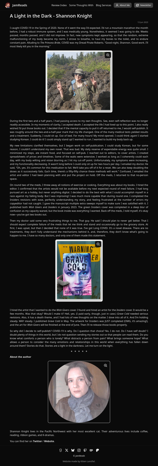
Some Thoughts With (81, 5)
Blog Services (103, 5)
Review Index (59, 5)
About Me (123, 5)
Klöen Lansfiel (88, 461)
